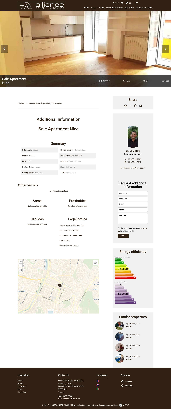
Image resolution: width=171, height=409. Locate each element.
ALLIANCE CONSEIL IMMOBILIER (71, 381)
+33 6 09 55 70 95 (134, 162)
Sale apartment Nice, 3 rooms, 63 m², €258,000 (45, 103)
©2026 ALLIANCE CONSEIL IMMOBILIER (57, 405)
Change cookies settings (108, 405)
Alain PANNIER (133, 151)
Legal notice (80, 405)
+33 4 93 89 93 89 (134, 159)
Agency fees (92, 405)
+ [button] (21, 262)
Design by (123, 405)
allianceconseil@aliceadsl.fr (134, 168)
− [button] (21, 265)
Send (123, 236)
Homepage (21, 103)
